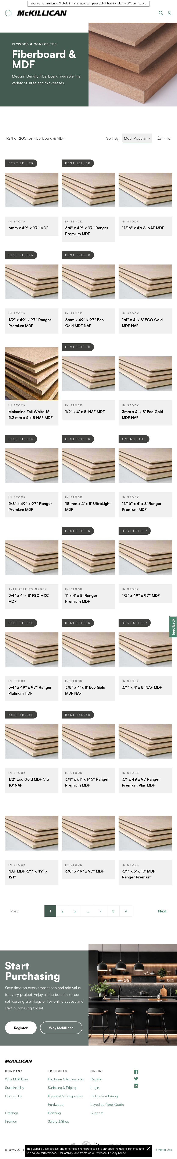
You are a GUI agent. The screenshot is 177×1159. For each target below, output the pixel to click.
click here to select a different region (123, 3)
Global (63, 3)
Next (162, 911)
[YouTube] (152, 1078)
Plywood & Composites (34, 44)
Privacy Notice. (117, 1153)
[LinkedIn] (152, 1085)
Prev (14, 911)
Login (95, 1087)
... (87, 911)
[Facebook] (152, 1071)
